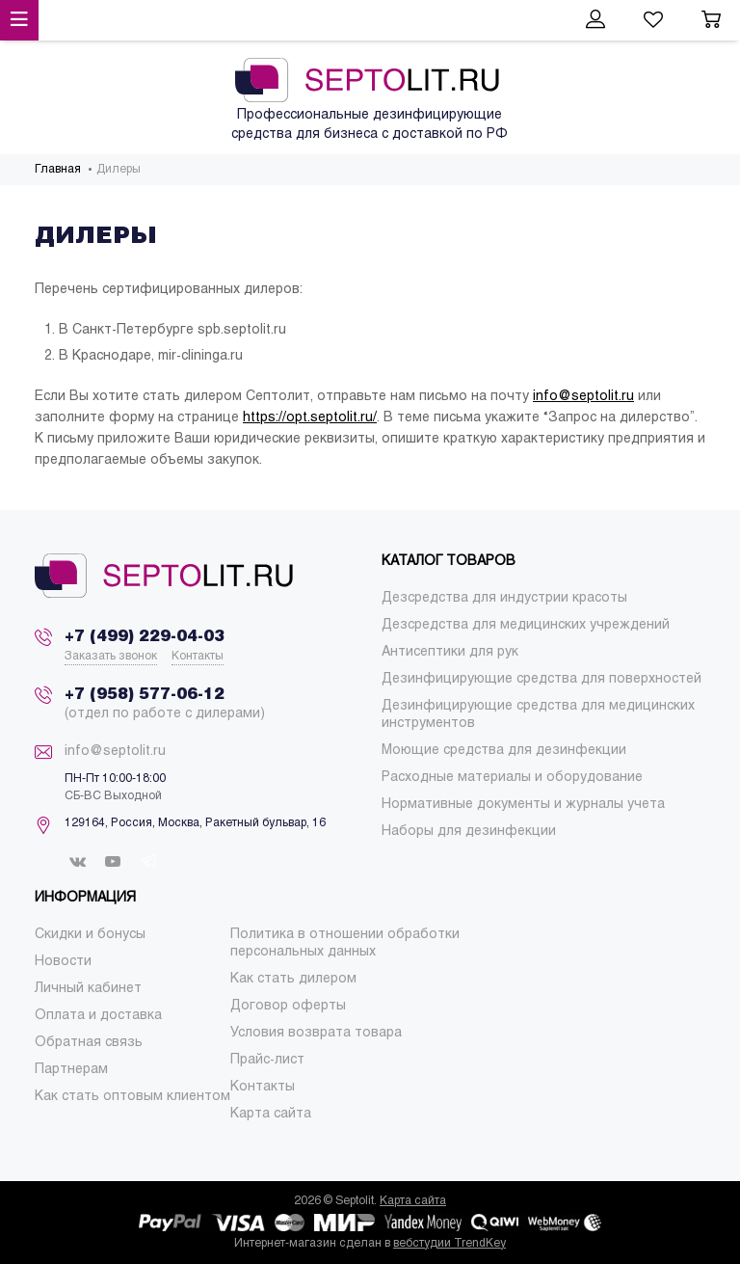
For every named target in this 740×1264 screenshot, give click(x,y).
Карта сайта (413, 1201)
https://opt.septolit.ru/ (310, 418)
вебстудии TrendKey (449, 1244)
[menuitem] (504, 598)
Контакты (198, 656)
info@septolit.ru (583, 396)
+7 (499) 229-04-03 (145, 637)
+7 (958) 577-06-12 (145, 694)
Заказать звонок (111, 656)
